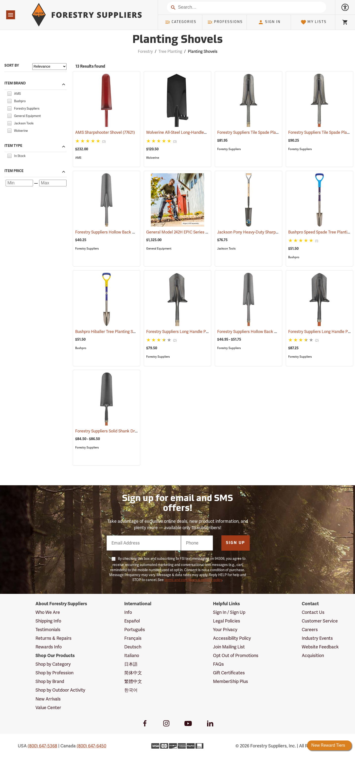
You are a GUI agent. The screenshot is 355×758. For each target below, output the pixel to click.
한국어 (131, 690)
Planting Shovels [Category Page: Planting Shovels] (177, 40)
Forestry (145, 51)
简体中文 (133, 673)
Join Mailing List (229, 647)
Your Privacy (225, 629)
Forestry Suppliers (229, 149)
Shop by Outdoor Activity (60, 690)
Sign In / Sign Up (229, 612)
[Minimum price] (19, 183)
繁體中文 (133, 681)
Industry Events (317, 638)
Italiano (131, 655)
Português (134, 629)
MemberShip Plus (230, 681)
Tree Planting (170, 51)
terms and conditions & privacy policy (193, 580)
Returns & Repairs (53, 638)
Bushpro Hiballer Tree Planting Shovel (115, 331)
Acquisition (313, 655)
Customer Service (320, 621)
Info (128, 612)
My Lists (314, 22)
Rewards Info (49, 647)
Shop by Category (53, 664)
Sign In (269, 22)
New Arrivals (48, 699)
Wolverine (152, 157)
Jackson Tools (226, 248)
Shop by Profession (54, 673)
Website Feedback (320, 647)
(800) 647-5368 (42, 746)
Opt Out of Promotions (235, 655)
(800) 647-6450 (91, 746)
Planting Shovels (202, 51)
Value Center (48, 707)
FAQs (218, 664)
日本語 (131, 664)
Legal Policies (226, 621)
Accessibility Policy (232, 638)
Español (132, 621)
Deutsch (132, 647)
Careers (310, 629)
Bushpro (293, 257)
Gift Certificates (229, 673)
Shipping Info (48, 621)
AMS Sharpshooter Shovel (105, 132)
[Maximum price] (53, 183)
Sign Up (235, 543)
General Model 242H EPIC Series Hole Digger (193, 232)
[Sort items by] (49, 66)
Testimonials (48, 629)
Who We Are (48, 612)
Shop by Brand (50, 681)
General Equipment (158, 248)
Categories (181, 22)
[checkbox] (9, 93)
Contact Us (313, 612)
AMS (78, 157)
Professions (225, 22)
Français (133, 638)
